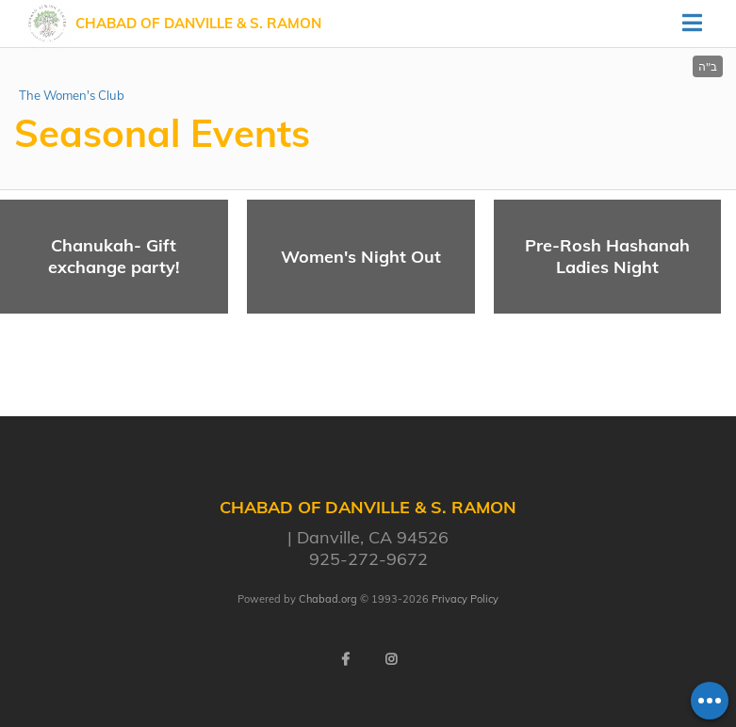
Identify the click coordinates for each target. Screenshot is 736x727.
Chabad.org (328, 599)
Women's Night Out (361, 256)
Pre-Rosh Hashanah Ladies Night (607, 256)
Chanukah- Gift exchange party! (114, 256)
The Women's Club (71, 95)
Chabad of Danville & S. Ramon (198, 23)
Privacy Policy (465, 599)
